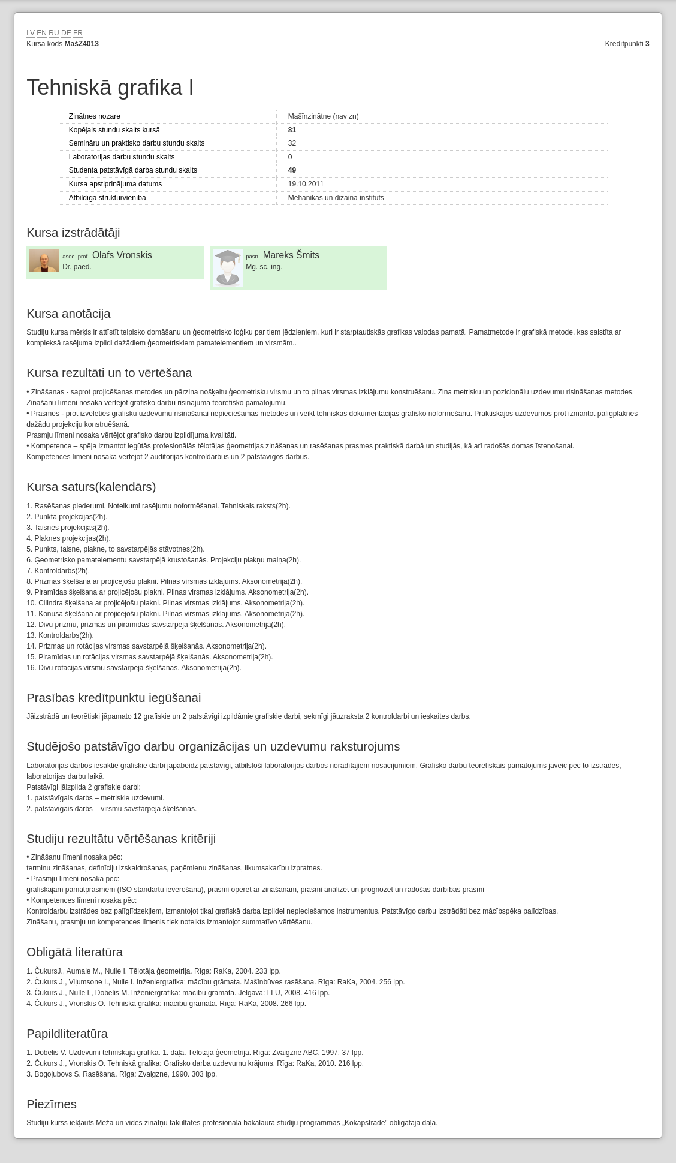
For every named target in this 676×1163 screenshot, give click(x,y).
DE (66, 33)
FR (78, 33)
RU (54, 33)
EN (42, 33)
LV (30, 33)
